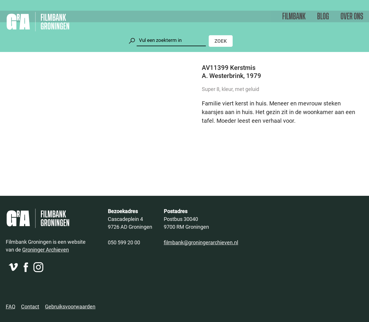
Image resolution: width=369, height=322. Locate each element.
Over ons (351, 16)
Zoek (220, 41)
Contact (30, 306)
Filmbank (294, 16)
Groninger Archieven (45, 249)
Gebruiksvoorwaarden (70, 306)
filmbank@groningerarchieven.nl (201, 242)
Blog (323, 16)
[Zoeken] (171, 40)
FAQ (10, 306)
